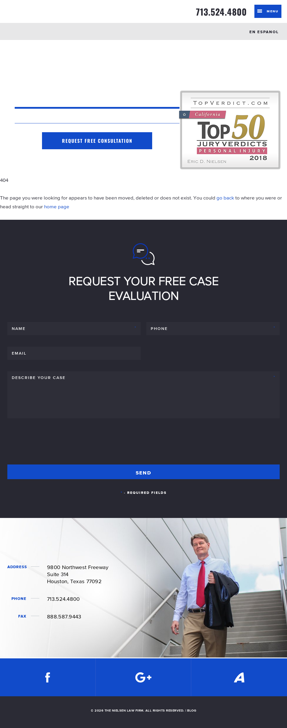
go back (225, 197)
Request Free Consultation (97, 140)
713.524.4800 (221, 11)
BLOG (191, 710)
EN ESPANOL (264, 32)
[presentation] (52, 443)
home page (56, 206)
